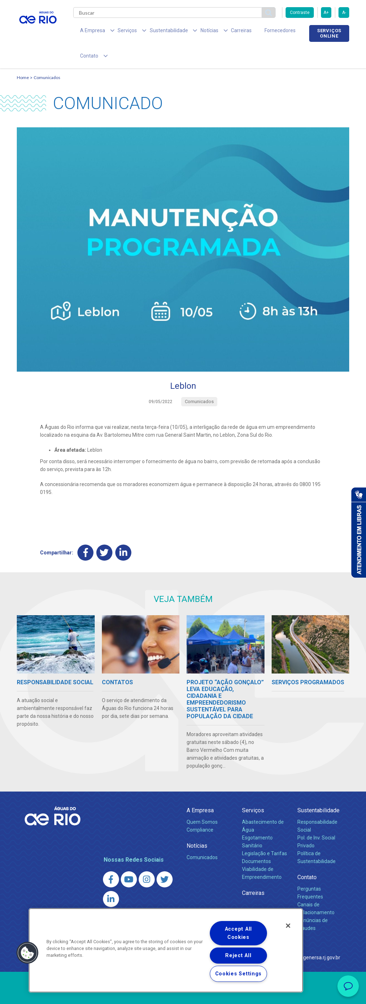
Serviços (253, 788)
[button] (27, 952)
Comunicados (47, 56)
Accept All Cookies (238, 933)
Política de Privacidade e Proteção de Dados (183, 993)
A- (344, 12)
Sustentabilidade (318, 788)
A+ (326, 12)
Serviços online (329, 33)
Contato (307, 855)
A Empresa (200, 788)
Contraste (300, 12)
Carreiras (219, 32)
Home (23, 56)
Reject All (238, 955)
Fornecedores (253, 32)
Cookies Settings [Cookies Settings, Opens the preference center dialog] (238, 974)
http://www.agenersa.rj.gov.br (307, 936)
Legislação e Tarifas (264, 832)
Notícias (197, 824)
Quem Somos (202, 800)
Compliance (200, 808)
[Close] (288, 926)
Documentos (256, 840)
